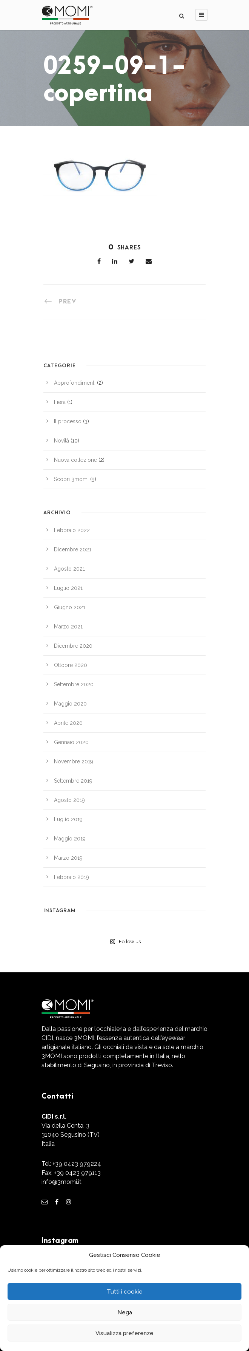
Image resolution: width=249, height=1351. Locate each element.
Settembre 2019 (73, 781)
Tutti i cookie (125, 1291)
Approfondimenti (74, 383)
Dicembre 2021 (72, 549)
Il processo (67, 421)
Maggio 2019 (70, 839)
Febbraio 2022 (72, 530)
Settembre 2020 (74, 684)
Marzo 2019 (68, 858)
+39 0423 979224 (76, 1163)
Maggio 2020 (70, 704)
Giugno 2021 (69, 607)
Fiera (60, 402)
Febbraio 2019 (71, 877)
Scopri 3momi (71, 479)
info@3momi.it (61, 1181)
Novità (61, 441)
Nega (124, 1312)
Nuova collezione (75, 460)
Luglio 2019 (68, 819)
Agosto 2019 (69, 800)
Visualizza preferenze (124, 1333)
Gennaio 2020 (71, 742)
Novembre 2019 (73, 761)
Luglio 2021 (68, 588)
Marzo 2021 (68, 627)
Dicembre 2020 (73, 646)
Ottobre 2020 (70, 665)
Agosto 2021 (69, 569)
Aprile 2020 (68, 723)
